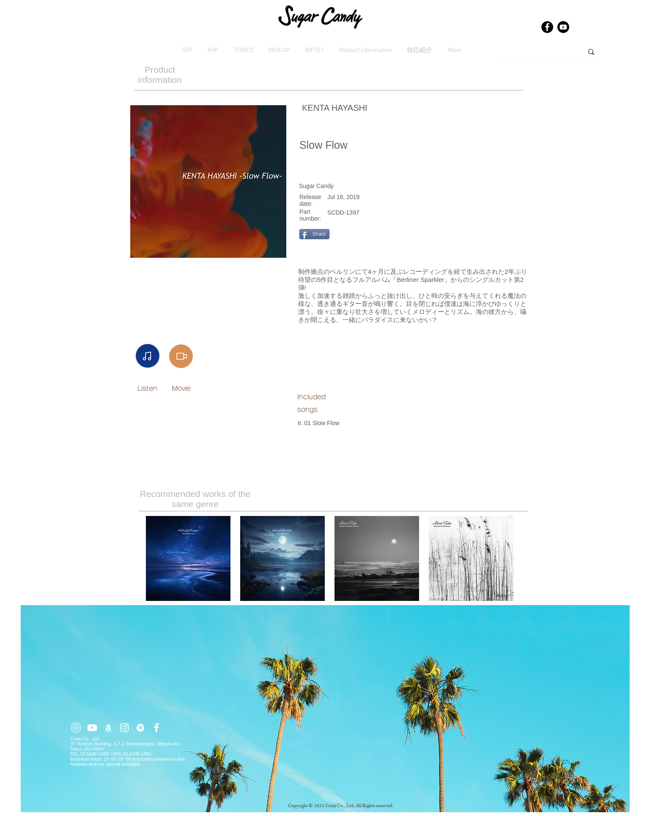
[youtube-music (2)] (76, 728)
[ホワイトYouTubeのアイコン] (92, 728)
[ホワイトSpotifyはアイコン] (140, 728)
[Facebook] (547, 27)
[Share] (314, 234)
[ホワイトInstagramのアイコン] (124, 728)
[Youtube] (563, 27)
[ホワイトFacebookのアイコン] (156, 728)
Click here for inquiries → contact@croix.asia (118, 813)
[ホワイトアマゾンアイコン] (108, 728)
